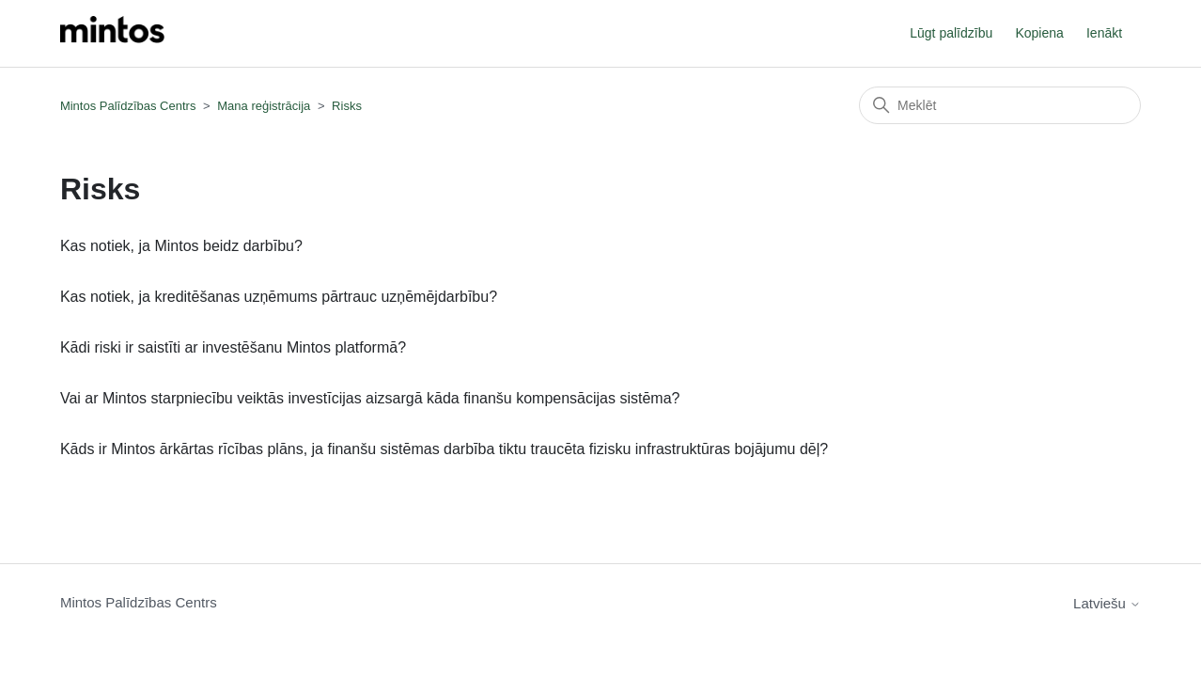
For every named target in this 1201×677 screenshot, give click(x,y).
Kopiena (1039, 32)
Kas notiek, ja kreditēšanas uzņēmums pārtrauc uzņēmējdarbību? (278, 297)
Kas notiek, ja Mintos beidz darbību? (181, 246)
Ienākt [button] (1104, 32)
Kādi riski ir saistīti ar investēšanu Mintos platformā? (233, 347)
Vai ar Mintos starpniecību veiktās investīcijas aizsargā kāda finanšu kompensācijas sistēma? (370, 398)
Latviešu (1107, 603)
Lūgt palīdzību (951, 32)
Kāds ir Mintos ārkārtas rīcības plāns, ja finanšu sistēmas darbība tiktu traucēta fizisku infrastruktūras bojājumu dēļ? (444, 449)
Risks (347, 106)
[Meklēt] (1000, 105)
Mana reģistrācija (263, 106)
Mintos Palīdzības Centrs (128, 106)
